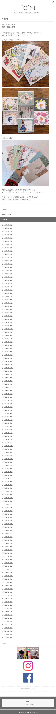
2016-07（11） (8, 572)
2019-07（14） (8, 455)
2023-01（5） (8, 319)
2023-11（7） (8, 286)
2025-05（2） (8, 251)
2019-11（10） (8, 442)
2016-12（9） (8, 556)
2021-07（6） (8, 377)
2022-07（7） (8, 338)
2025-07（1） (8, 244)
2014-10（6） (8, 631)
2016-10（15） (8, 563)
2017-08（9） (8, 530)
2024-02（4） (8, 277)
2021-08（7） (8, 374)
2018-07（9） (8, 494)
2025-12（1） (8, 231)
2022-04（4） (8, 348)
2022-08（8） (8, 335)
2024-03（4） (8, 273)
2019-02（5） (8, 472)
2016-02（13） (8, 589)
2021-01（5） (8, 397)
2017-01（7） (8, 553)
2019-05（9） (8, 462)
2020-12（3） (8, 400)
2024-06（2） (8, 267)
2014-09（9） (8, 634)
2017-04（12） (8, 543)
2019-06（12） (8, 459)
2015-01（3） (8, 621)
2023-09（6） (8, 293)
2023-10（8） (8, 290)
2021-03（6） (8, 390)
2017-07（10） (8, 533)
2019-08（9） (8, 452)
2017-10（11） (8, 524)
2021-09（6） (8, 371)
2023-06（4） (8, 303)
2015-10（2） (8, 598)
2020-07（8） (8, 416)
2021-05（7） (8, 384)
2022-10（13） (8, 329)
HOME (4, 210)
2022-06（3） (8, 342)
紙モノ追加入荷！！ (9, 27)
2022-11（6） (8, 325)
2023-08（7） (8, 296)
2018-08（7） (8, 491)
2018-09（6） (8, 488)
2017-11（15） (8, 520)
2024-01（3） (8, 280)
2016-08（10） (8, 569)
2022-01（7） (8, 358)
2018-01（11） (8, 514)
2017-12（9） (8, 517)
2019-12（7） (8, 439)
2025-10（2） (8, 238)
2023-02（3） (8, 316)
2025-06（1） (8, 247)
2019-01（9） (8, 475)
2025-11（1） (8, 234)
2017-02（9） (8, 550)
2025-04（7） (8, 254)
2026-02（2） (8, 225)
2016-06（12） (8, 576)
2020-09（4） (8, 410)
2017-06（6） (8, 537)
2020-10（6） (8, 407)
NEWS (4, 219)
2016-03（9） (8, 585)
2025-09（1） (8, 241)
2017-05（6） (8, 540)
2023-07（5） (8, 299)
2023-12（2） (8, 283)
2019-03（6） (8, 468)
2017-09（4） (8, 527)
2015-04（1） (8, 611)
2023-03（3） (8, 312)
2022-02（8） (8, 355)
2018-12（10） (8, 478)
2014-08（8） (8, 637)
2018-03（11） (8, 507)
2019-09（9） (8, 449)
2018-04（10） (8, 504)
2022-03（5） (8, 351)
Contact (5, 643)
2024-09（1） (8, 260)
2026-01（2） (8, 228)
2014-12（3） (8, 624)
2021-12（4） (8, 361)
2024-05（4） (8, 270)
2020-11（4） (8, 403)
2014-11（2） (8, 628)
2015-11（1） (8, 595)
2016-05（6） (8, 579)
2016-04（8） (8, 582)
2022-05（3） (8, 345)
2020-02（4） (8, 433)
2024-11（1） (8, 257)
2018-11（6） (8, 481)
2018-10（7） (8, 485)
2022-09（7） (8, 332)
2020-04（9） (8, 426)
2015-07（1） (8, 605)
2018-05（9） (8, 501)
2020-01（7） (8, 436)
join (23, 712)
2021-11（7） (8, 364)
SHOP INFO (6, 214)
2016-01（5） (8, 592)
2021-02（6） (8, 394)
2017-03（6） (8, 546)
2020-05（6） (8, 423)
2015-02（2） (8, 618)
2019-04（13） (8, 465)
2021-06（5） (8, 381)
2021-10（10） (8, 368)
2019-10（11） (8, 446)
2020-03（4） (8, 429)
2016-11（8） (8, 559)
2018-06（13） (8, 498)
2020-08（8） (8, 413)
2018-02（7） (8, 511)
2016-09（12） (8, 566)
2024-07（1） (8, 264)
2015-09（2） (8, 602)
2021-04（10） (8, 387)
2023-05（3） (8, 306)
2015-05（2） (8, 608)
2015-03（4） (8, 615)
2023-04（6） (8, 309)
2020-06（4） (8, 420)
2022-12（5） (8, 322)
